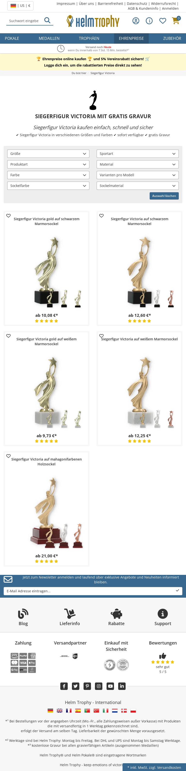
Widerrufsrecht (163, 3)
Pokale (12, 38)
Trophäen (89, 38)
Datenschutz (137, 3)
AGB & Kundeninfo (143, 8)
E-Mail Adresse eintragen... (93, 591)
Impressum (66, 3)
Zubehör (172, 38)
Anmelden (170, 8)
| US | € (20, 6)
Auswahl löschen (164, 196)
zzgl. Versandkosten (165, 767)
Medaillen (49, 38)
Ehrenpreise (131, 38)
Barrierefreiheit (110, 3)
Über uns (86, 3)
